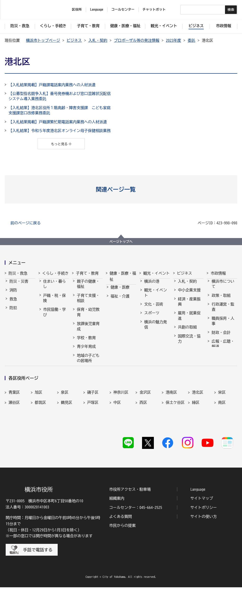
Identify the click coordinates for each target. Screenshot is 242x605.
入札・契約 (97, 40)
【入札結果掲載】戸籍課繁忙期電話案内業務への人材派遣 (58, 122)
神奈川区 (121, 424)
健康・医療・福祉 (123, 276)
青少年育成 (86, 351)
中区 (117, 434)
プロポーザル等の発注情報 (136, 40)
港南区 (171, 424)
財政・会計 (221, 337)
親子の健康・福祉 (88, 288)
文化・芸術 (153, 308)
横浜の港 (151, 285)
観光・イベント (156, 273)
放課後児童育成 (88, 330)
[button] (121, 189)
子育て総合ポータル (88, 385)
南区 (222, 434)
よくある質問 (120, 534)
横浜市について (223, 288)
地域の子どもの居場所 (88, 362)
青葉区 (14, 424)
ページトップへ (121, 241)
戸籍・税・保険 (54, 302)
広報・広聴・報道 (223, 348)
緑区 (195, 434)
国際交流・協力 (189, 342)
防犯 (13, 312)
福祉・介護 (120, 300)
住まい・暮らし (54, 288)
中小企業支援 (189, 294)
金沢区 (145, 424)
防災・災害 (18, 285)
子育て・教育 (87, 273)
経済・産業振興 (189, 305)
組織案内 (116, 516)
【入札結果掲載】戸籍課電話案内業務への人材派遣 (52, 85)
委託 (191, 40)
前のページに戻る (25, 223)
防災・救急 (18, 273)
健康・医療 (120, 291)
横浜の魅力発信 (155, 328)
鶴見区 (66, 434)
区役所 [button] (77, 9)
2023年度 (173, 40)
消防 (13, 294)
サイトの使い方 (203, 534)
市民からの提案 (122, 543)
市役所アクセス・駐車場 (130, 507)
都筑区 (40, 434)
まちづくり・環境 (54, 330)
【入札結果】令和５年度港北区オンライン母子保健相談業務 (60, 130)
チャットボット (154, 9)
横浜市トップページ (43, 40)
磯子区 (93, 424)
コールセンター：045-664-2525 (135, 525)
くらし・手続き (55, 273)
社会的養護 (86, 373)
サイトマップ (201, 516)
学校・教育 (86, 342)
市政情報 (218, 273)
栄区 (222, 424)
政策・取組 (221, 300)
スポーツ (151, 317)
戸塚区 (93, 434)
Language (197, 507)
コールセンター (122, 9)
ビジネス (74, 40)
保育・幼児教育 (88, 316)
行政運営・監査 (223, 311)
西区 (143, 434)
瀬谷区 (14, 434)
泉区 (65, 424)
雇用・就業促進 (189, 319)
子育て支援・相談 (88, 302)
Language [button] (96, 9)
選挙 (215, 360)
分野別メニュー (189, 356)
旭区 (38, 424)
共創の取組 (187, 331)
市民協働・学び (54, 316)
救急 (13, 303)
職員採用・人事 (223, 325)
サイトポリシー (203, 525)
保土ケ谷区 (175, 434)
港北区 (197, 424)
